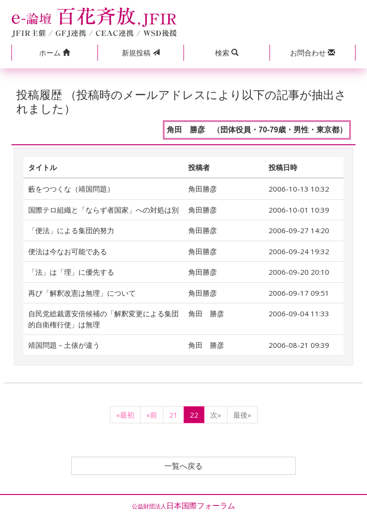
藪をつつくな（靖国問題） (71, 189)
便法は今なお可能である (71, 251)
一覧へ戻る (183, 466)
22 (194, 414)
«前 (151, 414)
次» (215, 414)
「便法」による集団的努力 (71, 230)
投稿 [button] (141, 52)
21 (173, 414)
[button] (54, 52)
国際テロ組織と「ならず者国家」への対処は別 (103, 210)
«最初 (125, 414)
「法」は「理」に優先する (71, 272)
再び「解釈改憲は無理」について (82, 293)
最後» (242, 414)
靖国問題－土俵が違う (64, 345)
